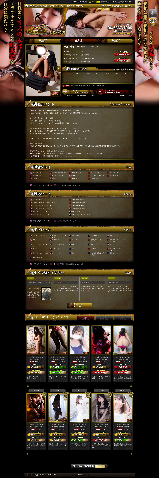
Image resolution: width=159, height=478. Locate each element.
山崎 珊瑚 (78, 357)
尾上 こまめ (57, 357)
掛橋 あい (57, 425)
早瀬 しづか (35, 357)
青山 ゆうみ (101, 357)
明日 (104, 318)
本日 (86, 318)
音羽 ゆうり (79, 425)
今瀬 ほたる (122, 357)
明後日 (123, 318)
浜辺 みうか (35, 425)
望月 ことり (101, 425)
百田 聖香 (122, 425)
